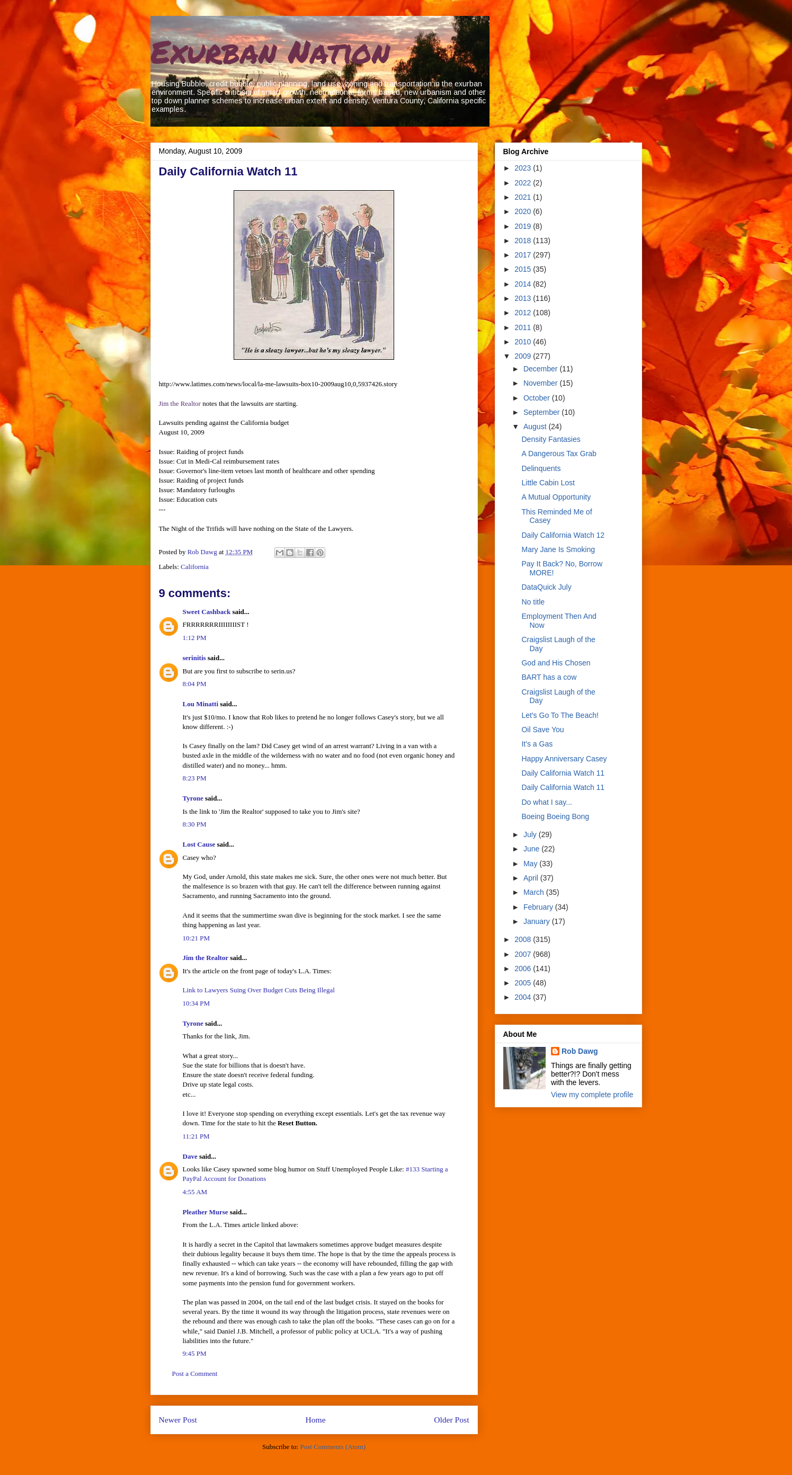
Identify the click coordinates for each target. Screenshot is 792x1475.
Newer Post (178, 1419)
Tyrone (193, 798)
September (542, 412)
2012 (523, 312)
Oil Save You (542, 729)
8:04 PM (195, 684)
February (539, 907)
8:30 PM (195, 824)
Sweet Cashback (207, 612)
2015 (523, 269)
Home (315, 1419)
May (531, 863)
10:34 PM (196, 1003)
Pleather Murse (205, 1212)
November (541, 383)
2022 (523, 183)
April (531, 878)
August (535, 426)
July (531, 834)
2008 (523, 939)
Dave (190, 1156)
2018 (523, 240)
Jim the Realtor (180, 403)
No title (533, 602)
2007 (523, 954)
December (541, 369)
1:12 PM (195, 638)
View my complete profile (592, 1094)
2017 (523, 255)
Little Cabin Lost (547, 482)
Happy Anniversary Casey (564, 758)
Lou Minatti (201, 704)
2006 (523, 968)
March (534, 892)
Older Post (451, 1419)
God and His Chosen (555, 663)
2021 (523, 197)
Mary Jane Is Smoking (558, 549)
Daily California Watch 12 (562, 535)
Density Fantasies (550, 439)
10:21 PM (196, 938)
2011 (523, 327)
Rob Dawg (580, 1051)
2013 (523, 298)
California (195, 567)
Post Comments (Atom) (333, 1447)
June (532, 849)
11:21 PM (196, 1136)
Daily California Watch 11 (562, 773)
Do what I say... (546, 802)
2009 (523, 356)
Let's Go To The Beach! (559, 715)
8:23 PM (195, 778)
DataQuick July (546, 587)
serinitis (194, 658)
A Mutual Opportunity (556, 497)
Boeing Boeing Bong (555, 816)
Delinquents (540, 468)
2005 (523, 983)
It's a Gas (537, 744)
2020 (523, 211)
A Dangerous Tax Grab (558, 453)
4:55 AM (195, 1192)
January (537, 921)
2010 (523, 341)
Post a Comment (195, 1374)
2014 (523, 284)
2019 (523, 226)
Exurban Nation (270, 51)
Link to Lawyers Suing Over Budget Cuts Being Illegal (259, 990)
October (537, 398)
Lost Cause (199, 844)
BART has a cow (548, 677)
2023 (523, 168)
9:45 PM (195, 1353)
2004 (523, 997)
